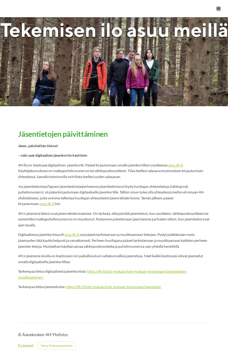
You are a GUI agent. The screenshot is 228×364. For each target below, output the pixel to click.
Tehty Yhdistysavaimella (56, 345)
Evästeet (26, 346)
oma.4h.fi (175, 165)
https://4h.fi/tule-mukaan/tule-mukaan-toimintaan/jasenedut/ (113, 286)
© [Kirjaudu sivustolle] (20, 334)
